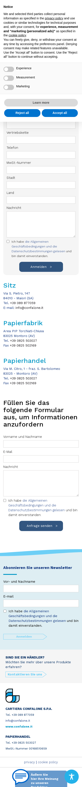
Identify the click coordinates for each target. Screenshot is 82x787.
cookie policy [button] (17, 35)
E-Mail (41, 456)
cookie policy (48, 762)
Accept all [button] (59, 113)
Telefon (41, 152)
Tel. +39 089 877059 (19, 714)
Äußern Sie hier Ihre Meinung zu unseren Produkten (44, 780)
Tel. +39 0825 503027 (20, 742)
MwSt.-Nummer (41, 167)
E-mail (41, 600)
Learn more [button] (41, 102)
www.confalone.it (19, 726)
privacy (29, 762)
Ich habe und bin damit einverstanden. (42, 508)
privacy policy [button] (54, 18)
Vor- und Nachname (41, 586)
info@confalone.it (29, 308)
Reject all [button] (22, 113)
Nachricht (41, 480)
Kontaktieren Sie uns (25, 674)
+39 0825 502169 (23, 345)
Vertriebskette (41, 137)
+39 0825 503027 (23, 341)
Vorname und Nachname (41, 441)
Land (41, 197)
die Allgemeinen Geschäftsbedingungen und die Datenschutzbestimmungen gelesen (37, 505)
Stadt (41, 182)
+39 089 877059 (22, 303)
